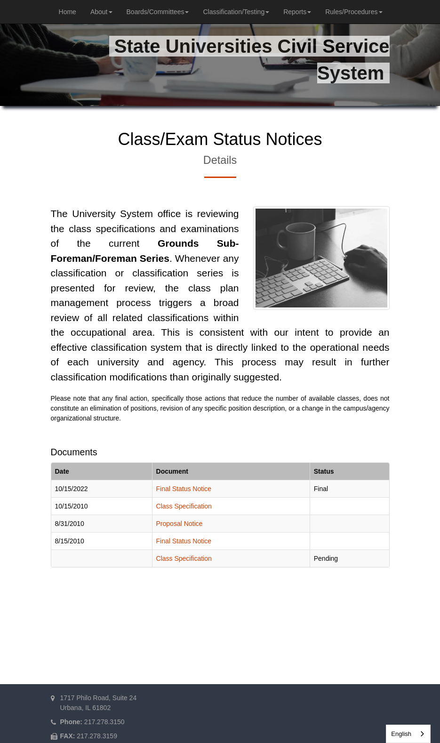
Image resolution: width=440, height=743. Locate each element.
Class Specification (184, 506)
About (101, 12)
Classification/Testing (236, 12)
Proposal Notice (179, 523)
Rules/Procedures (353, 12)
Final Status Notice (184, 489)
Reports (297, 12)
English (401, 733)
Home (67, 12)
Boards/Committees (158, 12)
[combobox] (408, 734)
